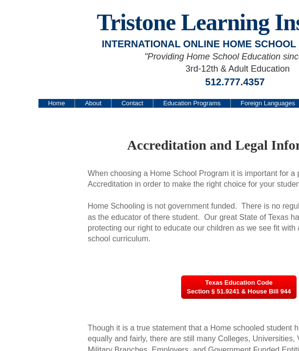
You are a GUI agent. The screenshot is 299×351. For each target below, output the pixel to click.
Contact (132, 103)
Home (56, 103)
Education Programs (192, 103)
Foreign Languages (268, 103)
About (93, 103)
